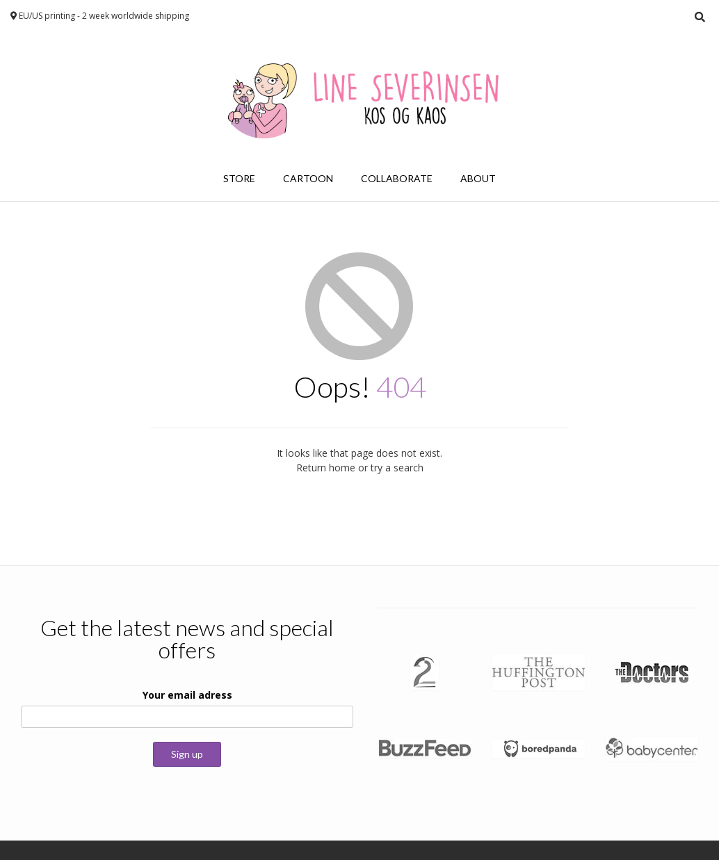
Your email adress (187, 694)
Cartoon (308, 178)
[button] (424, 672)
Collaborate (397, 178)
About (478, 178)
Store (239, 178)
